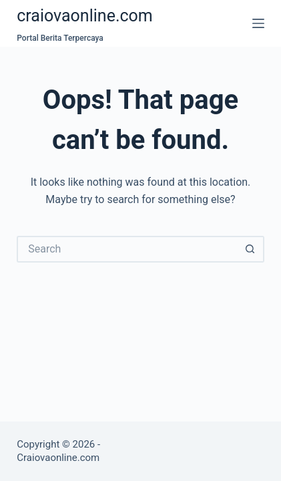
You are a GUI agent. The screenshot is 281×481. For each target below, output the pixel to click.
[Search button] (251, 249)
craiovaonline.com (85, 15)
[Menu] (258, 23)
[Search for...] (127, 249)
